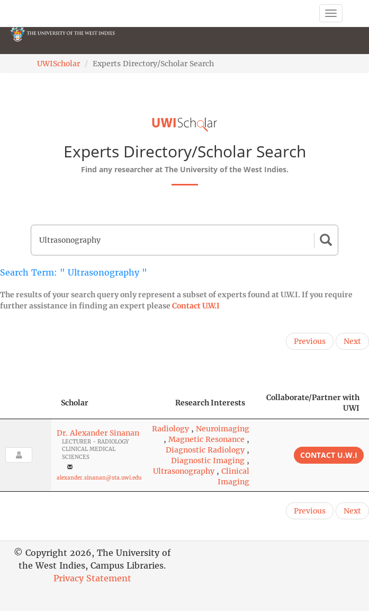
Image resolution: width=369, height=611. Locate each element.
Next (352, 341)
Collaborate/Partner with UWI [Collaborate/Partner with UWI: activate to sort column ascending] (312, 403)
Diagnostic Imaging (208, 460)
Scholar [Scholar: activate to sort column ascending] (74, 403)
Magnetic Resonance (206, 439)
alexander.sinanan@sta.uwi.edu (99, 477)
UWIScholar (58, 63)
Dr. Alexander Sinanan (98, 433)
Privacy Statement (92, 578)
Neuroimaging (222, 428)
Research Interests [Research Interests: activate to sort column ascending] (210, 403)
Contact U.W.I (196, 306)
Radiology (170, 428)
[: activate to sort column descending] (25, 403)
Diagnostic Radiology (205, 450)
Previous (310, 341)
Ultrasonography (183, 471)
